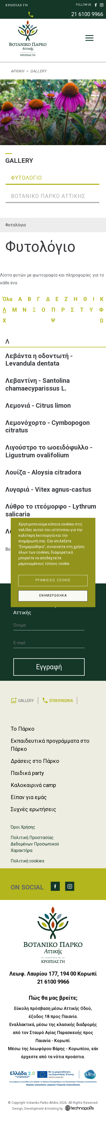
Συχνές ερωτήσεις (33, 809)
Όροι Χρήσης (23, 827)
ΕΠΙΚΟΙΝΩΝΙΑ (61, 700)
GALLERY (26, 700)
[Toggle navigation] (89, 39)
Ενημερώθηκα (53, 595)
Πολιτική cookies (27, 860)
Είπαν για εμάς (29, 797)
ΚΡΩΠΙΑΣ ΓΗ (16, 4)
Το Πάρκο (22, 729)
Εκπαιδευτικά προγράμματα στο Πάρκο (50, 745)
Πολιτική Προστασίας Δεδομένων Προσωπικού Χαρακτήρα (35, 844)
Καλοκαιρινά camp (33, 785)
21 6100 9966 (87, 14)
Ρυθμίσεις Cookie (53, 580)
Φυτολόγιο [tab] (26, 178)
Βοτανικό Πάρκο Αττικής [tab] (48, 196)
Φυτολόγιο (15, 224)
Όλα (7, 299)
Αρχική (17, 71)
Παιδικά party (27, 773)
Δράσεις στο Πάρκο (35, 761)
